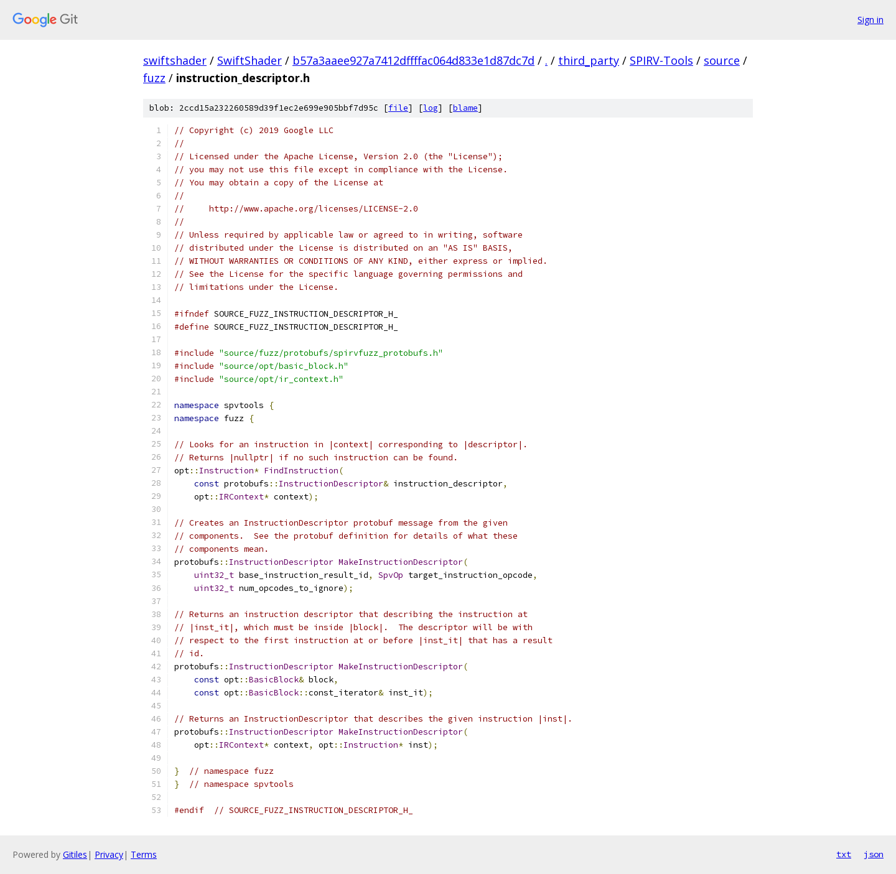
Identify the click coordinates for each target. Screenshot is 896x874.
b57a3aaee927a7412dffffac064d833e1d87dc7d (413, 60)
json (874, 854)
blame (465, 108)
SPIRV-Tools (661, 60)
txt (843, 854)
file (398, 108)
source (722, 60)
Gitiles (75, 854)
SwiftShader (249, 60)
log (430, 108)
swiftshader (175, 60)
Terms (144, 854)
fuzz (154, 77)
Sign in (870, 20)
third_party (588, 60)
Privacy (109, 854)
